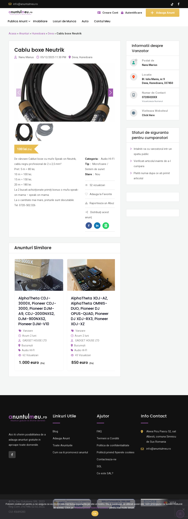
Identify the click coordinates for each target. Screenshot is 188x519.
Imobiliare (40, 21)
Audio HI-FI (28, 350)
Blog (55, 431)
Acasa (12, 33)
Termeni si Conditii (108, 438)
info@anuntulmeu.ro (25, 4)
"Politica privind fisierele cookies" (91, 507)
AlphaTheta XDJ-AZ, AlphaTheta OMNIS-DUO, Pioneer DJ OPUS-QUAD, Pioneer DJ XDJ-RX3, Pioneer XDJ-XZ (90, 311)
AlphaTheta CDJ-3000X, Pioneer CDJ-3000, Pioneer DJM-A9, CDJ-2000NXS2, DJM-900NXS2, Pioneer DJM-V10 (37, 311)
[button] (110, 93)
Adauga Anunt (163, 13)
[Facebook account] (178, 4)
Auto (85, 21)
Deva (51, 33)
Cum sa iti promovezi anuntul (70, 452)
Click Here (148, 115)
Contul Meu (102, 21)
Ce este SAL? (105, 473)
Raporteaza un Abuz (99, 203)
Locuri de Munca (64, 21)
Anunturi (24, 33)
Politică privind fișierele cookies (115, 452)
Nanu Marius (27, 57)
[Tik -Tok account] (172, 4)
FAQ (99, 431)
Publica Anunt (18, 21)
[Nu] (183, 509)
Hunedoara (38, 33)
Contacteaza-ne (106, 459)
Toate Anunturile (63, 445)
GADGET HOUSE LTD (35, 340)
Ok (94, 513)
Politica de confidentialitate (113, 445)
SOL (99, 466)
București (27, 345)
